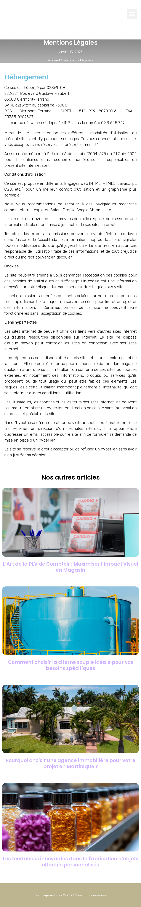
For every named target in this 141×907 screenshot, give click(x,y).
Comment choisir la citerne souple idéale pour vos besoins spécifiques (70, 665)
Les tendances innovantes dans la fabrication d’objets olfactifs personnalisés (70, 861)
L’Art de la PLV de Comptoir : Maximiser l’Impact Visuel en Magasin (70, 567)
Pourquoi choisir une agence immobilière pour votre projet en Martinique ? (70, 763)
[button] (132, 14)
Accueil (54, 60)
